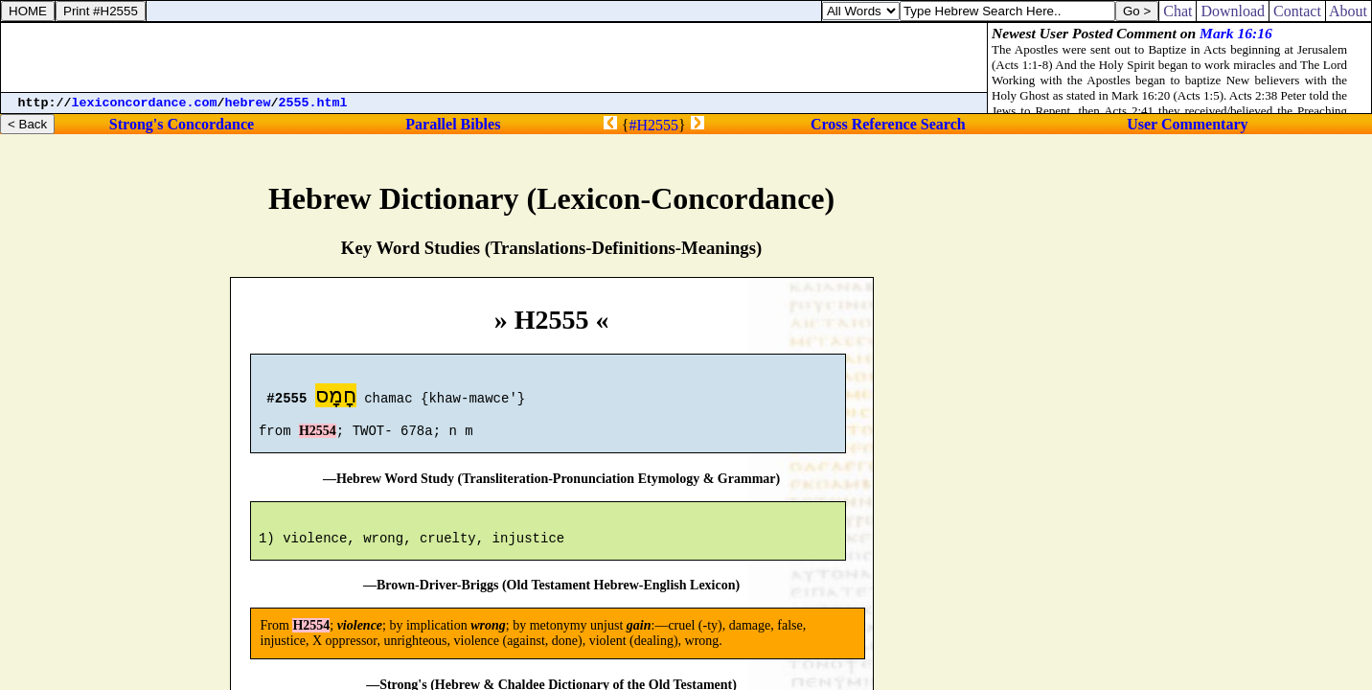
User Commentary (1187, 124)
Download (1233, 11)
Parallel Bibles (452, 124)
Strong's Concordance (181, 124)
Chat (1177, 11)
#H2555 (653, 125)
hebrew (248, 103)
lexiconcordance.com (144, 103)
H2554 (317, 439)
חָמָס (335, 398)
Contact (1297, 11)
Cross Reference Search (888, 124)
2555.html (313, 103)
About (1348, 11)
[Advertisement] (494, 57)
